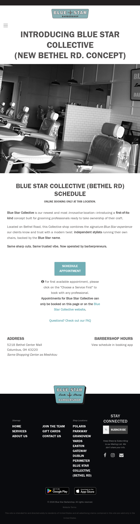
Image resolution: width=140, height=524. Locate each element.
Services (19, 431)
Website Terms (69, 507)
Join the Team (53, 426)
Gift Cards (51, 431)
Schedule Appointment (70, 269)
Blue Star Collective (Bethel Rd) (82, 470)
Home (16, 426)
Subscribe (118, 429)
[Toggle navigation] (5, 25)
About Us (19, 436)
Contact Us (51, 436)
